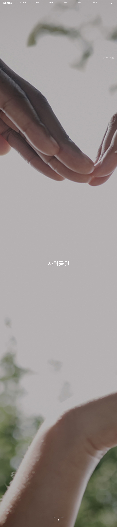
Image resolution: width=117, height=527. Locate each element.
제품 (37, 2)
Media (51, 2)
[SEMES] (7, 3)
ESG (79, 2)
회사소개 (23, 2)
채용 (65, 2)
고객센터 (94, 2)
